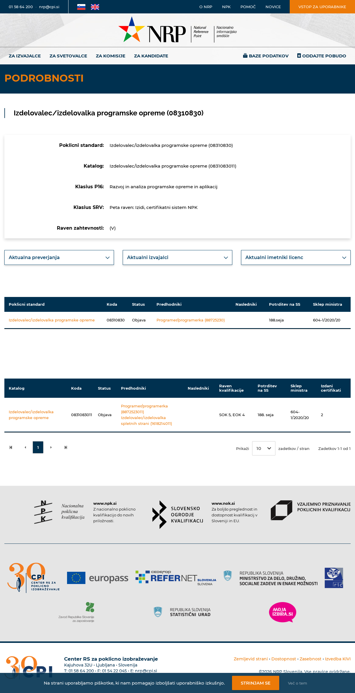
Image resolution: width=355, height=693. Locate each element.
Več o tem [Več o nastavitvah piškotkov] (297, 683)
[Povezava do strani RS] (273, 578)
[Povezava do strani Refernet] (178, 578)
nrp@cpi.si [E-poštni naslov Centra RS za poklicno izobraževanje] (146, 670)
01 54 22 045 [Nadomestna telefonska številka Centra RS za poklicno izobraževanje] (114, 670)
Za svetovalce (68, 56)
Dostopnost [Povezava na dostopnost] (283, 659)
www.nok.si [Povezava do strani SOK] (223, 503)
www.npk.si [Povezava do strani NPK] (105, 503)
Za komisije (110, 56)
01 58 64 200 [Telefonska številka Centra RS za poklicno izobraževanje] (81, 670)
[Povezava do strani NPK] (59, 512)
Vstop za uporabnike (322, 6)
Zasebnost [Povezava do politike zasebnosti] (310, 659)
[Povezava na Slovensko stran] (81, 6)
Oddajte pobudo (324, 56)
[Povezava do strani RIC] (336, 577)
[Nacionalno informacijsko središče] (177, 30)
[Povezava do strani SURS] (184, 612)
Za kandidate (151, 56)
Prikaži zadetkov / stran (273, 448)
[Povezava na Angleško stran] (95, 6)
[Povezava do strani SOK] (177, 514)
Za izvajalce (25, 56)
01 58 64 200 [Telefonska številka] (21, 6)
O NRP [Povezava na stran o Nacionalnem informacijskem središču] (205, 6)
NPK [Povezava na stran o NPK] (226, 6)
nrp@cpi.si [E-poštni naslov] (49, 6)
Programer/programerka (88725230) (191, 320)
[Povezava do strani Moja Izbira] (282, 612)
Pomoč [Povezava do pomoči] (248, 6)
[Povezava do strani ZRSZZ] (79, 612)
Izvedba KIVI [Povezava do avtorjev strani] (338, 659)
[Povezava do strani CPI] (35, 578)
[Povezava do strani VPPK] (311, 510)
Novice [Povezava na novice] (273, 6)
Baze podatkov (269, 56)
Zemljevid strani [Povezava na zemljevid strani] (251, 659)
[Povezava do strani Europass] (100, 577)
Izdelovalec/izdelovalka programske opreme (52, 320)
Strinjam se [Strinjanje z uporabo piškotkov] (255, 683)
